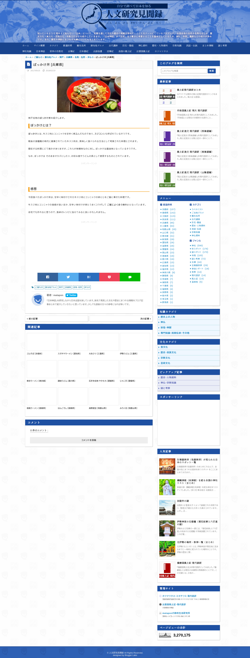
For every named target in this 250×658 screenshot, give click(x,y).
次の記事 (145, 318)
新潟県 (168, 239)
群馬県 (167, 302)
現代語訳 (199, 275)
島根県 (169, 213)
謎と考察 (222, 45)
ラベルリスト (197, 209)
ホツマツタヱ (161, 51)
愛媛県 (168, 249)
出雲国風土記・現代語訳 (174, 604)
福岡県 (167, 289)
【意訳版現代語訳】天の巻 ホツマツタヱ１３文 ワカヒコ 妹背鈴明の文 (185, 599)
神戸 (61, 287)
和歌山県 (169, 229)
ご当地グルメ (198, 213)
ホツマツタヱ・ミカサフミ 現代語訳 (179, 596)
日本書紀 (83, 51)
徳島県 (168, 256)
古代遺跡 (113, 45)
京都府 (169, 209)
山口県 (168, 233)
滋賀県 (168, 246)
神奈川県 (168, 272)
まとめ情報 (207, 45)
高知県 (168, 266)
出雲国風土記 (143, 51)
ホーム (25, 45)
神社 (197, 246)
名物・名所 (77, 287)
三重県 (168, 226)
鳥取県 (167, 282)
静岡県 (167, 276)
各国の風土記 (125, 51)
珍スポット (200, 249)
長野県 (167, 292)
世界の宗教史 (56, 51)
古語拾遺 (97, 51)
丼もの (87, 287)
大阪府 (169, 216)
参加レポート (200, 269)
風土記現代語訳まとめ (189, 89)
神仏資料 (142, 45)
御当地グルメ (97, 45)
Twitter (71, 295)
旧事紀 (110, 51)
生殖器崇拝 (200, 265)
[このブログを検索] (184, 71)
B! (89, 277)
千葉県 (167, 286)
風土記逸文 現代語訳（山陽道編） (195, 172)
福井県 (168, 269)
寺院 (197, 255)
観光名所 (81, 45)
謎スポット (200, 252)
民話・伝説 (191, 45)
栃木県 (167, 296)
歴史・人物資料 (160, 45)
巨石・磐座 (128, 45)
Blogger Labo (131, 655)
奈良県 (169, 219)
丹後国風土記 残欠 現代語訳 (192, 110)
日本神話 (40, 51)
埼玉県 (167, 299)
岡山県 (168, 253)
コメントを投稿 (88, 440)
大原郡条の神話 (168, 608)
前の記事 (32, 318)
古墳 (197, 262)
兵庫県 (68, 287)
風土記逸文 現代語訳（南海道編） (195, 151)
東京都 (168, 236)
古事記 (71, 51)
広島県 (168, 262)
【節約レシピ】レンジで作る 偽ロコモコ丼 (176, 616)
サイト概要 (39, 45)
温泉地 (197, 282)
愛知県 (168, 242)
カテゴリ (54, 45)
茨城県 (167, 279)
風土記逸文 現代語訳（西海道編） (195, 131)
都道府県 (67, 45)
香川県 (168, 259)
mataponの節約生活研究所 (176, 613)
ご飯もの (39, 287)
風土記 (198, 279)
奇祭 (197, 272)
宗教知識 (177, 45)
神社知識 (26, 51)
